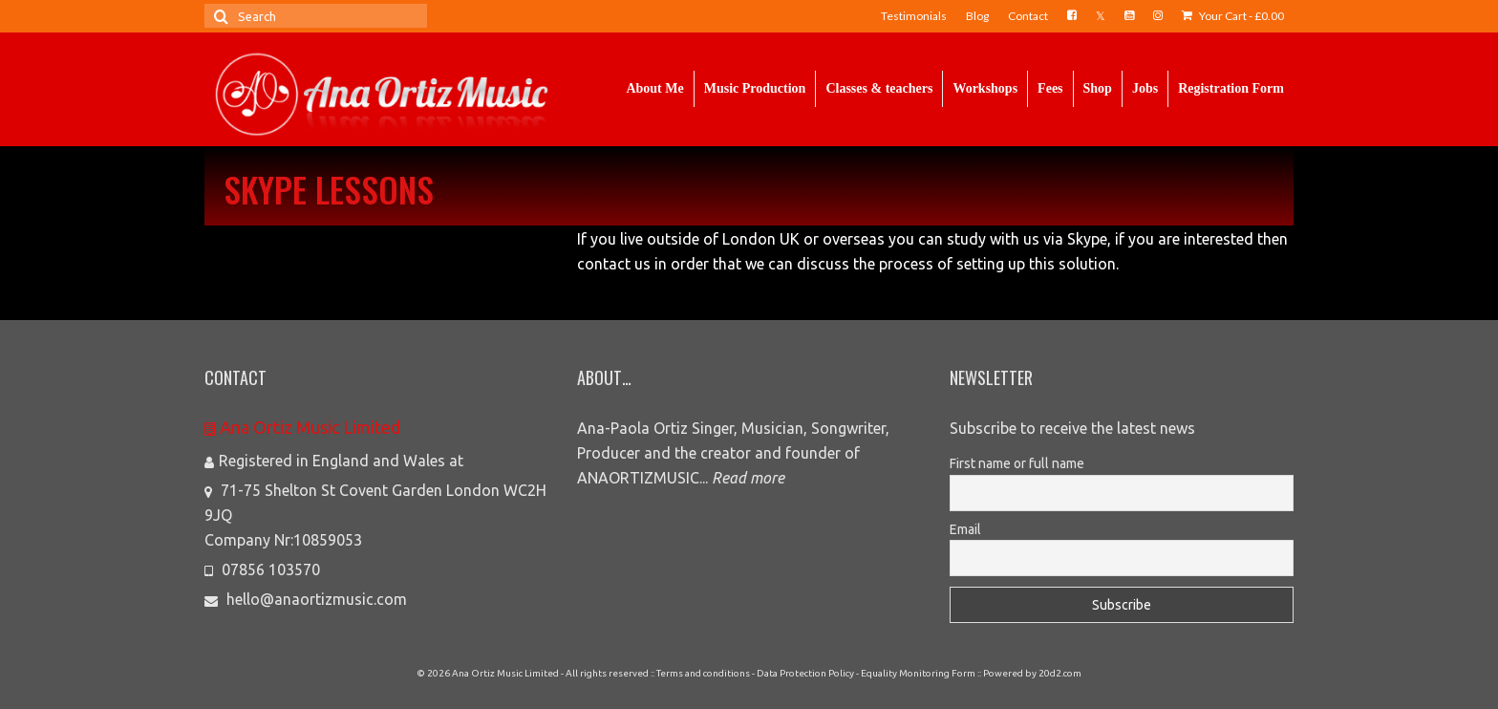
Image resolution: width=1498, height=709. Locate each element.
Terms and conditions (703, 673)
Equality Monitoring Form (918, 673)
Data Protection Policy (805, 673)
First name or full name (1017, 463)
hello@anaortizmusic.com (305, 599)
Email (965, 529)
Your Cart (1233, 16)
